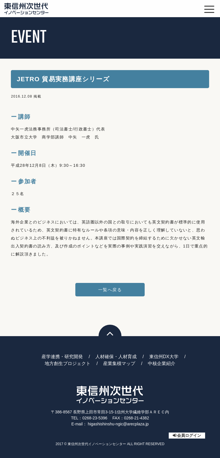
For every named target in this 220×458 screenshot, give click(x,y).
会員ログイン (189, 435)
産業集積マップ (119, 363)
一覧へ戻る (110, 289)
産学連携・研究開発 (62, 356)
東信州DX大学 (163, 356)
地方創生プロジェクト (68, 363)
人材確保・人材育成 (116, 356)
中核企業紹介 (161, 363)
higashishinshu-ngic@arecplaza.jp (118, 424)
